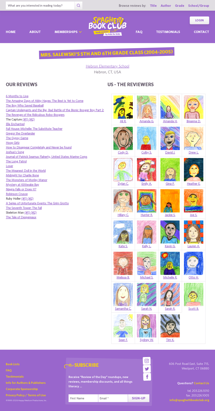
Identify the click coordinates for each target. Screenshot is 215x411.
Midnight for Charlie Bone (22, 175)
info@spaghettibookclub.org (189, 400)
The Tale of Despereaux (21, 217)
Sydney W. (146, 340)
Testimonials (168, 32)
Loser (9, 166)
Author (166, 5)
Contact (201, 32)
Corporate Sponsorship (22, 389)
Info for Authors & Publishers (26, 382)
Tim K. (170, 340)
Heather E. (193, 183)
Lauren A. (193, 246)
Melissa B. (123, 277)
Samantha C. (123, 308)
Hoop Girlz (12, 142)
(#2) (32, 119)
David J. (170, 152)
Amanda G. (146, 121)
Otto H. (193, 277)
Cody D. (123, 152)
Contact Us (201, 383)
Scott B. (193, 308)
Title (153, 5)
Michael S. (146, 277)
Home (11, 32)
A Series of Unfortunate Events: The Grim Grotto (37, 203)
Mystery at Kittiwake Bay (22, 184)
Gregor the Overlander (20, 133)
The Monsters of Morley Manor (26, 180)
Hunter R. (147, 215)
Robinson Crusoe (17, 194)
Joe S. (193, 215)
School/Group (198, 5)
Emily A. (146, 183)
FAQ (9, 370)
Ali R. (123, 121)
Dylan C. (123, 183)
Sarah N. (146, 308)
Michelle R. (170, 277)
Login (199, 20)
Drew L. (194, 152)
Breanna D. (193, 121)
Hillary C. (123, 215)
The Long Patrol (16, 161)
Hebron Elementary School (107, 66)
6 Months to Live (17, 96)
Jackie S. (170, 215)
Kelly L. (146, 246)
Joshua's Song (15, 152)
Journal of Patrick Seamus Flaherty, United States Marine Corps (46, 156)
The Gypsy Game (17, 138)
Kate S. (123, 246)
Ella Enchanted (15, 124)
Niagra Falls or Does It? (21, 189)
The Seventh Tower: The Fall (24, 208)
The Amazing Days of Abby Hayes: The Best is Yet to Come (44, 100)
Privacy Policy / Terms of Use (26, 395)
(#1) (26, 119)
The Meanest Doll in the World (26, 170)
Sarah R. (170, 308)
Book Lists (13, 364)
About (35, 32)
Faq (139, 32)
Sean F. (123, 340)
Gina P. (170, 183)
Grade (179, 5)
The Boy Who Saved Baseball (25, 105)
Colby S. (146, 152)
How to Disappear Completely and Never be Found (38, 147)
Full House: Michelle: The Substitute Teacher (34, 128)
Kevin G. (170, 246)
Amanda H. (170, 121)
